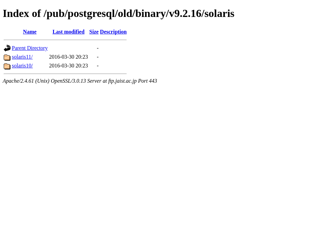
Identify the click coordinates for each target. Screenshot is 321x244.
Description (113, 32)
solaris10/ (22, 65)
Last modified (68, 32)
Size (94, 32)
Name (29, 32)
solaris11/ (22, 57)
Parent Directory (30, 48)
